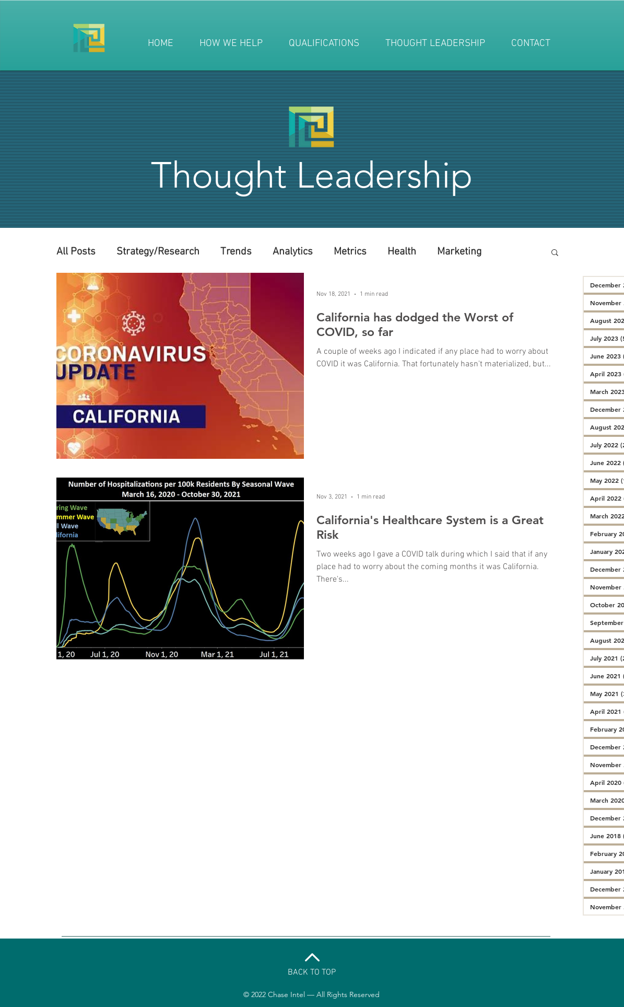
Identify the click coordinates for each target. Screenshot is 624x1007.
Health (401, 252)
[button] (555, 253)
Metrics (350, 252)
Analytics (293, 252)
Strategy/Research (157, 252)
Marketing (459, 252)
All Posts (76, 252)
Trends (236, 252)
